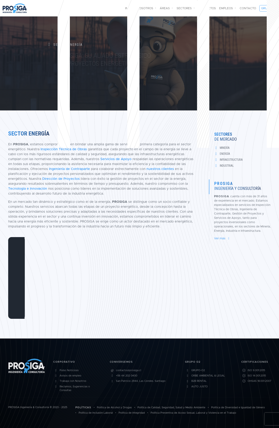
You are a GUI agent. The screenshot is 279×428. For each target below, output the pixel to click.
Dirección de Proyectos (61, 178)
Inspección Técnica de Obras (64, 149)
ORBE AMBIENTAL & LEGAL (208, 382)
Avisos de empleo (70, 382)
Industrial (227, 165)
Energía (225, 153)
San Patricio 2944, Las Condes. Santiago (141, 388)
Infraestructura (231, 159)
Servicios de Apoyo (116, 159)
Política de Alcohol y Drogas (114, 407)
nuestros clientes (160, 169)
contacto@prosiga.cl (128, 377)
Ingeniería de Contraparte (69, 169)
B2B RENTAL (199, 388)
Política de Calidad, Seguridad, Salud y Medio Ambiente (171, 407)
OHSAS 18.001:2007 (259, 388)
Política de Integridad (132, 413)
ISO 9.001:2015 (256, 377)
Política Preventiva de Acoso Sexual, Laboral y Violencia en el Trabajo (193, 413)
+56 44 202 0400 (126, 382)
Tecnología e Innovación (27, 188)
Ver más (222, 238)
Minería (225, 147)
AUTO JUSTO (199, 393)
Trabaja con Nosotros (73, 388)
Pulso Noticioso (69, 377)
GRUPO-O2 (198, 377)
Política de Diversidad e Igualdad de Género (238, 407)
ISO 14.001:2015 (257, 382)
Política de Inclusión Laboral (96, 413)
